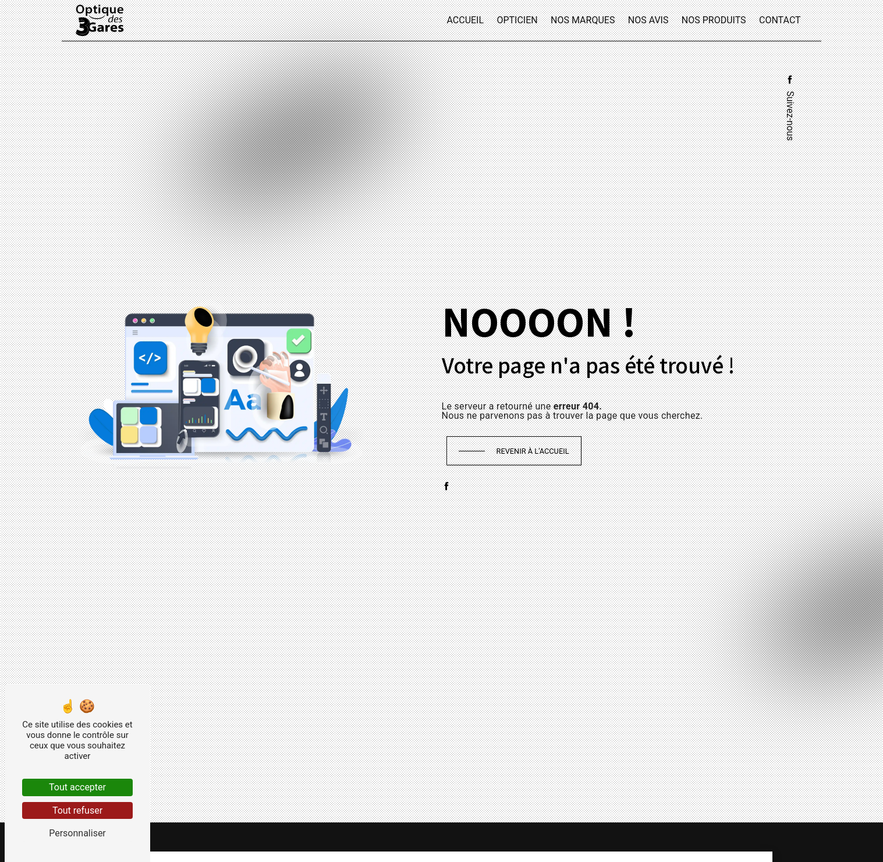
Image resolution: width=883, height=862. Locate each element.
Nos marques (583, 20)
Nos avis (648, 20)
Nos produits (714, 20)
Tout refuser (77, 810)
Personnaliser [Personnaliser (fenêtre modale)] (77, 833)
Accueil (465, 20)
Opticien (517, 20)
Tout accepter (77, 787)
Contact (780, 20)
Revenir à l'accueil (533, 451)
